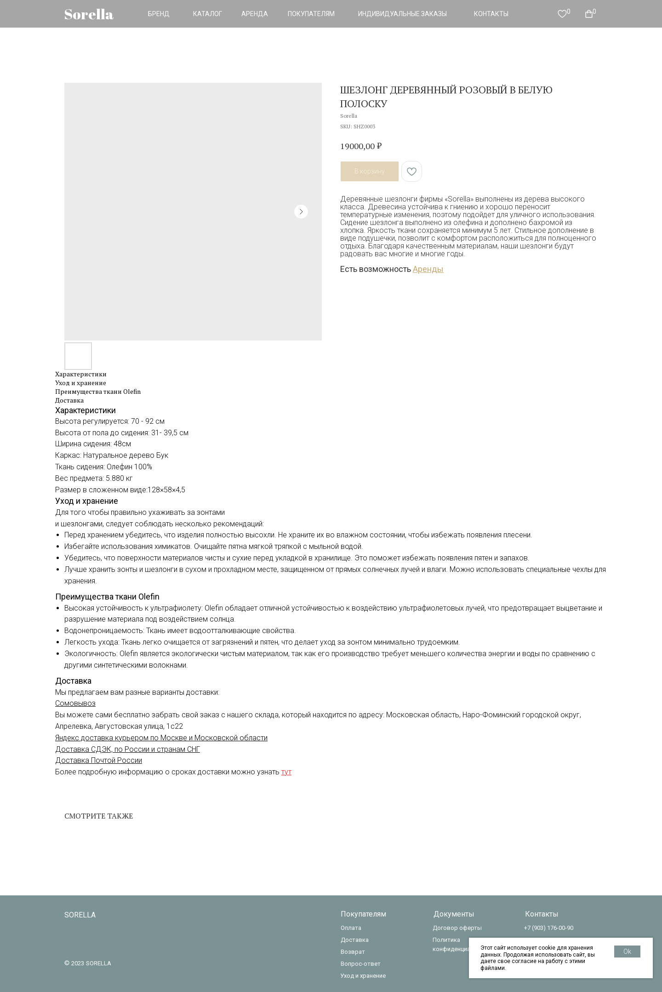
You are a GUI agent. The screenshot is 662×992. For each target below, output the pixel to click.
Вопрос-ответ (361, 963)
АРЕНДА (254, 13)
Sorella (89, 13)
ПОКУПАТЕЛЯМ (311, 13)
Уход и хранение (363, 975)
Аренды (428, 269)
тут (286, 771)
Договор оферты (457, 927)
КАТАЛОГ (207, 13)
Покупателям (363, 914)
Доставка (355, 939)
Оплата (351, 927)
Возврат (353, 951)
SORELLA (80, 915)
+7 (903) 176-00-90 (548, 927)
